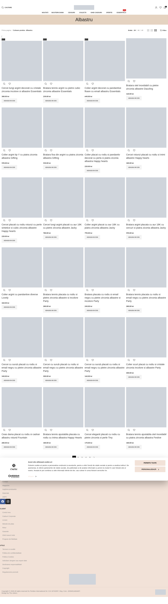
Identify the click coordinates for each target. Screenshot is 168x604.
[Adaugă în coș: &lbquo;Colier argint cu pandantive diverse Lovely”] (9, 310)
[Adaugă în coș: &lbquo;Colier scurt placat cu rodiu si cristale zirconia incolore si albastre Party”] (134, 380)
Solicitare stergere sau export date (14, 568)
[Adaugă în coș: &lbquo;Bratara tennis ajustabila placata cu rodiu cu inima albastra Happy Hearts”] (51, 451)
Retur (4, 535)
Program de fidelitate (9, 546)
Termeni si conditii (8, 556)
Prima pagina (7, 30)
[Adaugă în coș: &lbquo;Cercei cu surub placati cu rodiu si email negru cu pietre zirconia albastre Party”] (9, 384)
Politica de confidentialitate (12, 560)
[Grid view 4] (155, 30)
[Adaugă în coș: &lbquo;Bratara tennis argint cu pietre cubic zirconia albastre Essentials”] (51, 100)
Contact (5, 489)
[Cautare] (7, 7)
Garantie (5, 538)
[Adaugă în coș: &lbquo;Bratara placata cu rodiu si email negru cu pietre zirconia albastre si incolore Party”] (93, 314)
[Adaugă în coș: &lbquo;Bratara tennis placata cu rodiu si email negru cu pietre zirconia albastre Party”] (134, 314)
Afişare (31, 600)
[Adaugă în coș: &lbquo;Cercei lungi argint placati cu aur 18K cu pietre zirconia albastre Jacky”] (51, 240)
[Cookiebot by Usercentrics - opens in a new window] (13, 599)
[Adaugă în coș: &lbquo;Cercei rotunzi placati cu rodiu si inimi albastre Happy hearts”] (134, 170)
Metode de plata (8, 531)
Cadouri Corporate (9, 523)
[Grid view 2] (148, 30)
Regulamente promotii (10, 579)
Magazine (5, 492)
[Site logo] (84, 7)
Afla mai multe (7, 481)
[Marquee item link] (52, 2)
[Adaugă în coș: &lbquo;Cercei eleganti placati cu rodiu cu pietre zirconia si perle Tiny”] (93, 451)
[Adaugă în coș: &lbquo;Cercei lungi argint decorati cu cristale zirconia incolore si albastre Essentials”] (9, 103)
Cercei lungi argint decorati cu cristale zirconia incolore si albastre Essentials (21, 90)
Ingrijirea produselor (9, 496)
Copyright (5, 575)
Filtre (164, 30)
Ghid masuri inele (8, 542)
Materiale (5, 500)
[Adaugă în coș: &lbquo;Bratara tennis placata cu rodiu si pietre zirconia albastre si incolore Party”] (51, 314)
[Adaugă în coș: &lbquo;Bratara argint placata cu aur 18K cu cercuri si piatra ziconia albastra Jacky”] (134, 243)
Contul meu (6, 519)
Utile (2, 552)
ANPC (4, 504)
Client (3, 516)
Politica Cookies (8, 564)
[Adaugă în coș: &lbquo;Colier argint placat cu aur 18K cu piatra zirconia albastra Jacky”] (93, 240)
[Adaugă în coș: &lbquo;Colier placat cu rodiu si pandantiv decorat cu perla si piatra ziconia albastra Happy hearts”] (93, 173)
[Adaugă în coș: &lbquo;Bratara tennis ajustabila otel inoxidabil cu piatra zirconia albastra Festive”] (134, 454)
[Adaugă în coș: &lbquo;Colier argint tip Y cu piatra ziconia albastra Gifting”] (9, 170)
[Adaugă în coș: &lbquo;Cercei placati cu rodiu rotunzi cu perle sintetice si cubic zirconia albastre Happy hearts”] (9, 243)
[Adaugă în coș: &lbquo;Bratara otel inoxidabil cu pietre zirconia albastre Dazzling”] (134, 97)
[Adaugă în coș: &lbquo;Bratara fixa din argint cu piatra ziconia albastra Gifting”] (51, 170)
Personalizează (150, 593)
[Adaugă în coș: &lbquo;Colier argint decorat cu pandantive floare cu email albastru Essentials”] (93, 100)
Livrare (4, 527)
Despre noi (6, 485)
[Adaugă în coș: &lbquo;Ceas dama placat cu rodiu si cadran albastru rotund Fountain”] (9, 451)
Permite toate (150, 586)
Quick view (4, 83)
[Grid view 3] (152, 30)
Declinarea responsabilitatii (12, 571)
